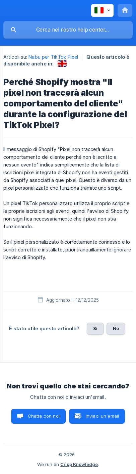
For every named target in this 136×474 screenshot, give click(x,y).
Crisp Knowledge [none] (79, 464)
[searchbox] (68, 30)
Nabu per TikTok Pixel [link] (53, 57)
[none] (102, 10)
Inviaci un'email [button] (102, 416)
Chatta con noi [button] (44, 416)
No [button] (116, 328)
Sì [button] (95, 328)
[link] (62, 63)
